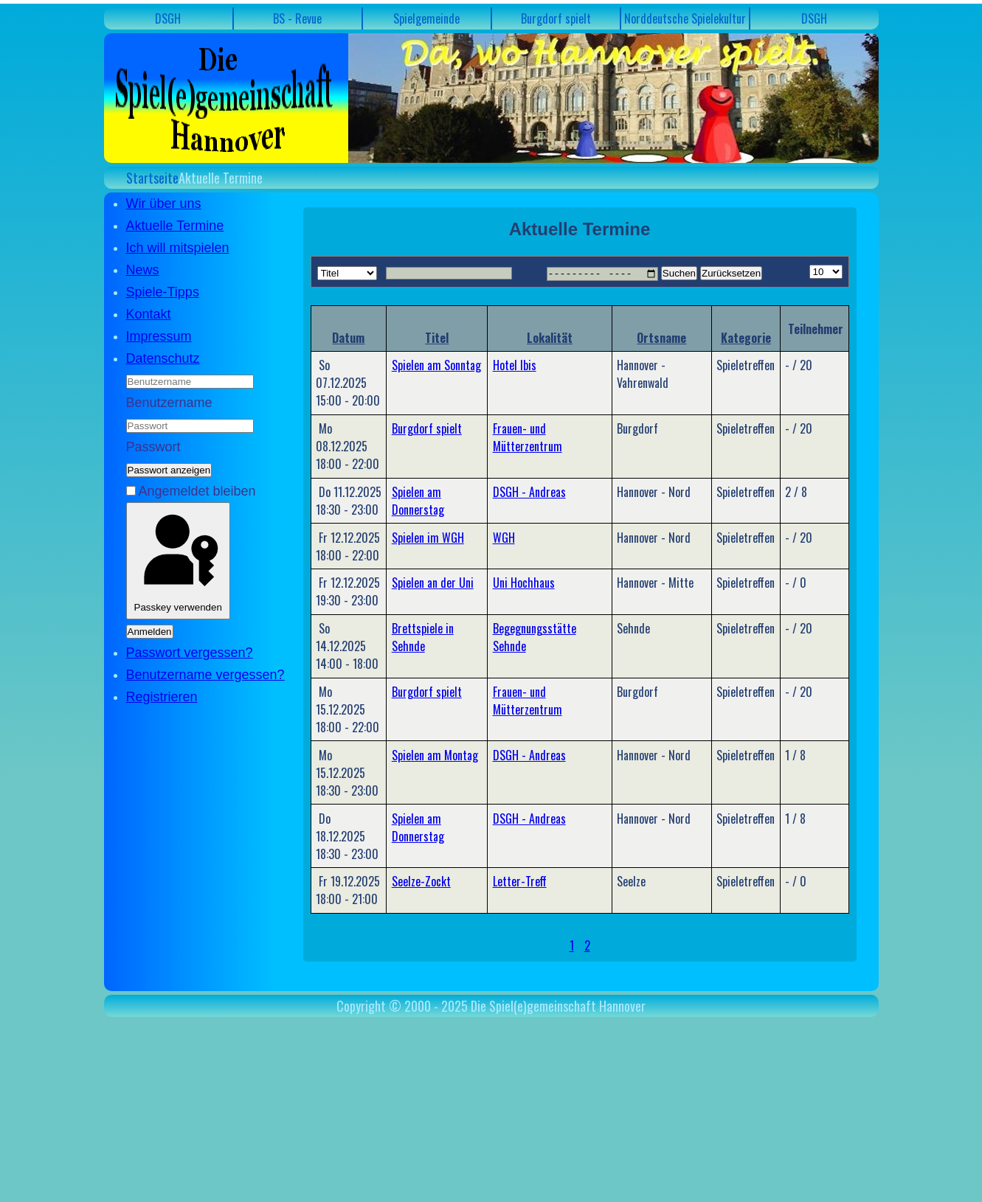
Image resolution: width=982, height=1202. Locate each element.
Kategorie (746, 337)
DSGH (168, 18)
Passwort (153, 447)
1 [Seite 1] (572, 945)
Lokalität (550, 337)
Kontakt (148, 314)
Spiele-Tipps (162, 292)
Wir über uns (163, 203)
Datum (348, 337)
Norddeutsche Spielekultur (685, 18)
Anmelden (150, 631)
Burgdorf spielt (556, 18)
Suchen (679, 273)
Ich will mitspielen (177, 247)
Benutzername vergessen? (205, 674)
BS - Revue (297, 18)
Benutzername (169, 402)
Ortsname (661, 337)
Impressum (159, 336)
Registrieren (162, 696)
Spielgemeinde (426, 18)
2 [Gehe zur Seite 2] (587, 945)
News (142, 270)
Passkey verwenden (178, 561)
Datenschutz (163, 358)
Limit (794, 271)
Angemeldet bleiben (197, 491)
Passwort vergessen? (189, 652)
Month (529, 271)
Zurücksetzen (731, 273)
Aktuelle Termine (175, 225)
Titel (437, 337)
